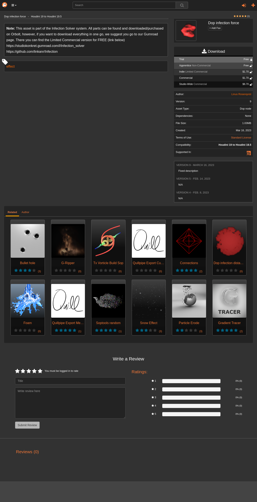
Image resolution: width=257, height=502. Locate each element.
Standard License (241, 137)
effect (10, 66)
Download (213, 51)
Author (25, 212)
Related (12, 212)
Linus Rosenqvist (241, 94)
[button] (14, 5)
